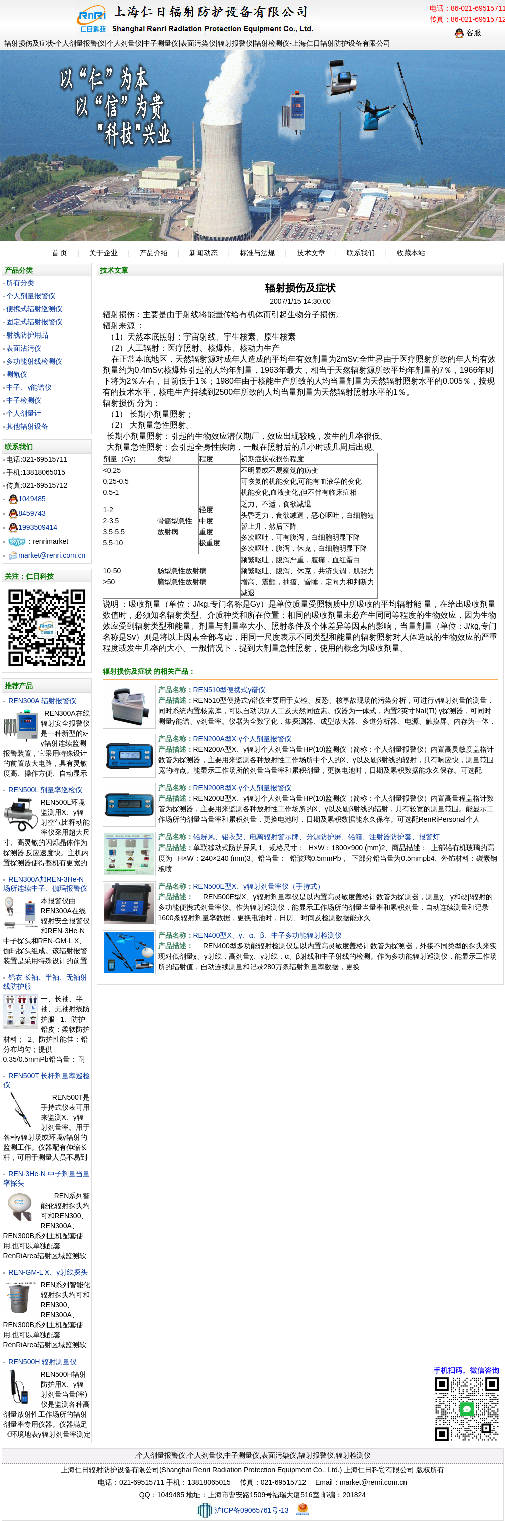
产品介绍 (154, 253)
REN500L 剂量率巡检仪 (45, 790)
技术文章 (311, 253)
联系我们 (361, 253)
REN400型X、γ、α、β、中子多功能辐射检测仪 (267, 935)
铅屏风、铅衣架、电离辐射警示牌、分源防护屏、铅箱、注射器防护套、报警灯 (316, 837)
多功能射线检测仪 (34, 361)
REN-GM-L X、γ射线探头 (48, 1272)
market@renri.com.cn (46, 555)
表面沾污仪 (23, 348)
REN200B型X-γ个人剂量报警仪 (242, 788)
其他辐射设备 (27, 426)
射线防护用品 (27, 335)
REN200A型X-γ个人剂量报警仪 (242, 739)
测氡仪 (16, 374)
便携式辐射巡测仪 (34, 309)
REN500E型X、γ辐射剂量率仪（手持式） (259, 886)
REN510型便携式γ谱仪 (229, 690)
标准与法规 (257, 253)
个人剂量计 (23, 413)
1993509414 (32, 527)
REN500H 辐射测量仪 (42, 1362)
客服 (467, 32)
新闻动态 (203, 253)
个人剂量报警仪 (30, 296)
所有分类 (20, 283)
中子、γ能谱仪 (29, 387)
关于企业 (103, 253)
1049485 (27, 499)
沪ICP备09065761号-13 (242, 1510)
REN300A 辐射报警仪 (42, 701)
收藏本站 (411, 253)
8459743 (27, 513)
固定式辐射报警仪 (34, 322)
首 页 (60, 253)
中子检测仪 (23, 400)
